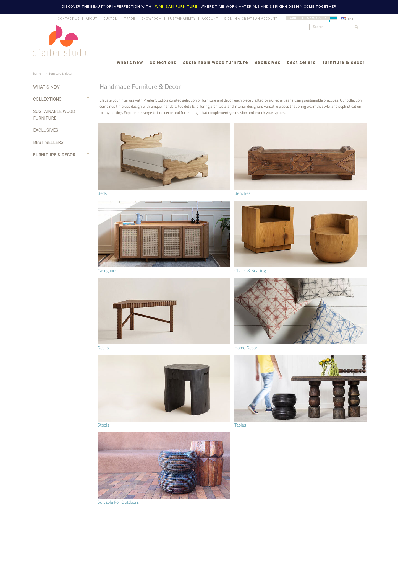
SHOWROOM (151, 18)
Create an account (259, 18)
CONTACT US (69, 18)
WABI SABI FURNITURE (176, 6)
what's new (130, 62)
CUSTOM (110, 18)
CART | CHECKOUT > (313, 18)
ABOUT (91, 18)
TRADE (129, 18)
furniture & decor (343, 62)
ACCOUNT (210, 18)
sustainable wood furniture (215, 62)
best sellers (301, 62)
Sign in (230, 18)
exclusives (267, 62)
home (37, 73)
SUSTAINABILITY (182, 18)
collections (163, 62)
